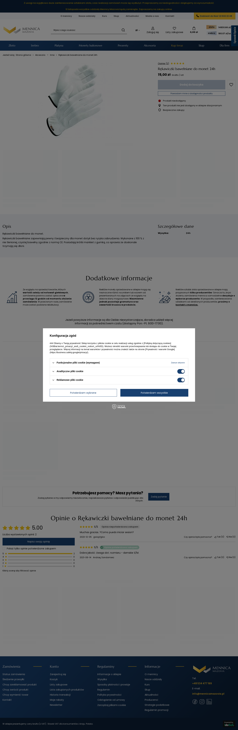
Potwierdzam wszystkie (154, 392)
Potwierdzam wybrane (83, 392)
